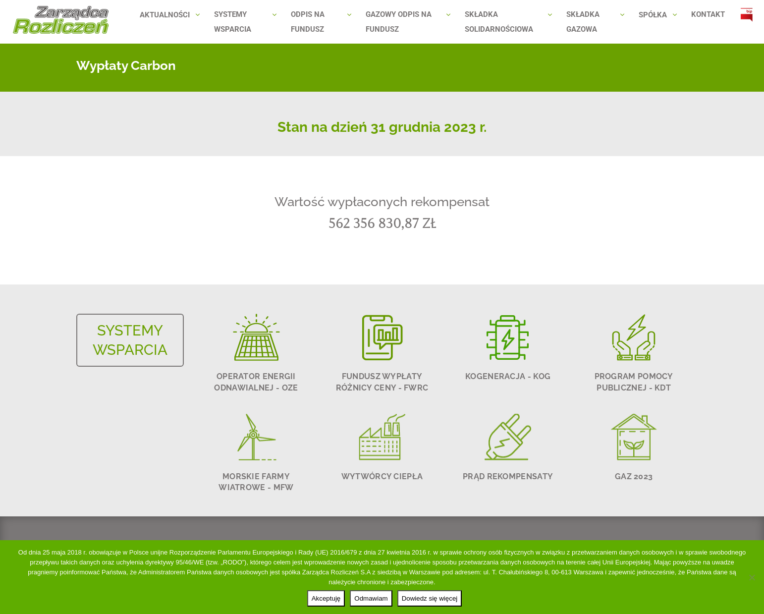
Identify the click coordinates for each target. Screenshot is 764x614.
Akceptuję (326, 598)
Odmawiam (370, 598)
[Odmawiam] (752, 577)
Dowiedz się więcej (430, 598)
